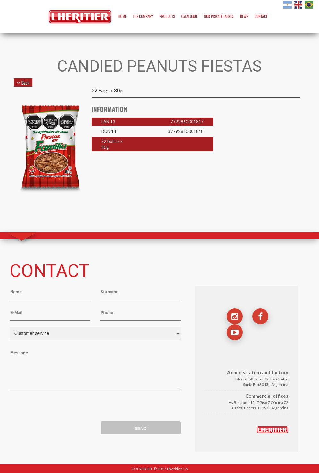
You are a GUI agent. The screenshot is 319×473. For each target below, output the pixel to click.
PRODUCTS (167, 16)
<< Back (23, 82)
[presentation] (58, 407)
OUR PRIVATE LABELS (219, 16)
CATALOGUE (189, 16)
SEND (140, 428)
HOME (122, 16)
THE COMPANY (143, 16)
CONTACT (261, 16)
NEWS (244, 16)
